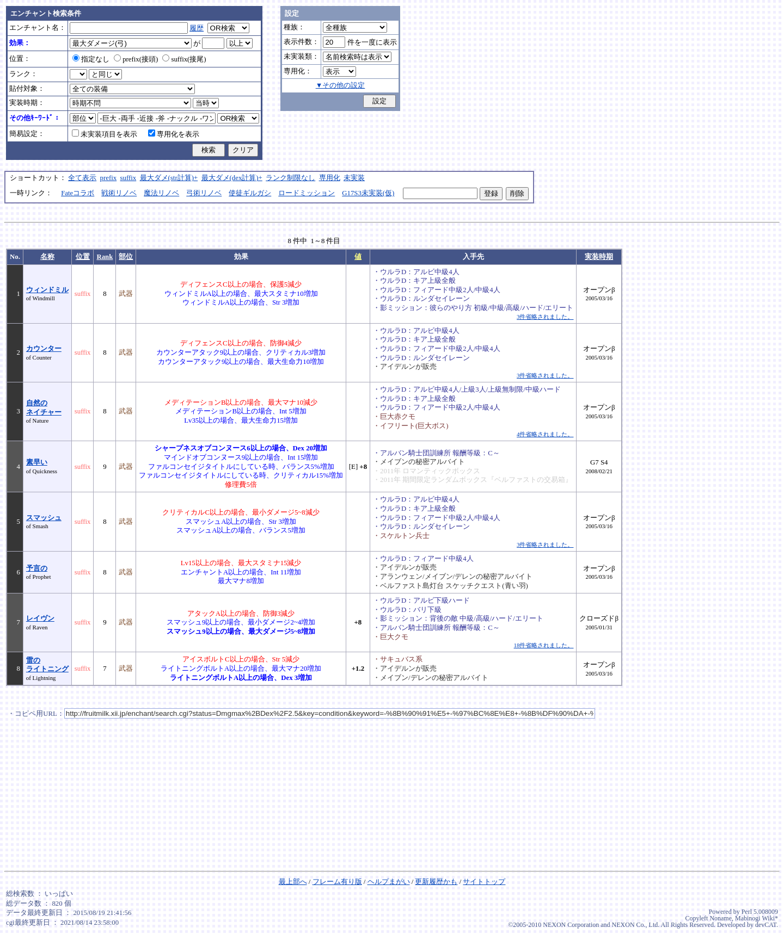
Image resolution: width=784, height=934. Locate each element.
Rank (104, 257)
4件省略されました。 (545, 434)
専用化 (329, 178)
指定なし (90, 59)
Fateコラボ (77, 193)
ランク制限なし (290, 178)
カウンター (44, 348)
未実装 (354, 178)
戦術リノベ (119, 193)
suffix (128, 178)
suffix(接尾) (184, 59)
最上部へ (293, 882)
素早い (36, 462)
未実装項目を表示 (104, 134)
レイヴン (40, 618)
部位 (126, 257)
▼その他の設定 (340, 85)
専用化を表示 (173, 134)
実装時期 (599, 257)
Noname (720, 918)
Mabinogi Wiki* (756, 918)
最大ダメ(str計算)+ (169, 178)
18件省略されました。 (544, 645)
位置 (83, 257)
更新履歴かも (436, 882)
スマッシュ (44, 518)
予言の (36, 568)
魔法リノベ (161, 193)
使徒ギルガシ (250, 193)
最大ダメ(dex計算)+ (231, 178)
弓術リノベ (204, 193)
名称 (47, 257)
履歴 (196, 28)
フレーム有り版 (337, 882)
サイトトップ (484, 882)
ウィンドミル (47, 290)
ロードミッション (306, 193)
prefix (108, 178)
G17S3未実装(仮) (368, 193)
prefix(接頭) (136, 59)
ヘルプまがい (388, 882)
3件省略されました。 (545, 316)
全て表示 (82, 178)
